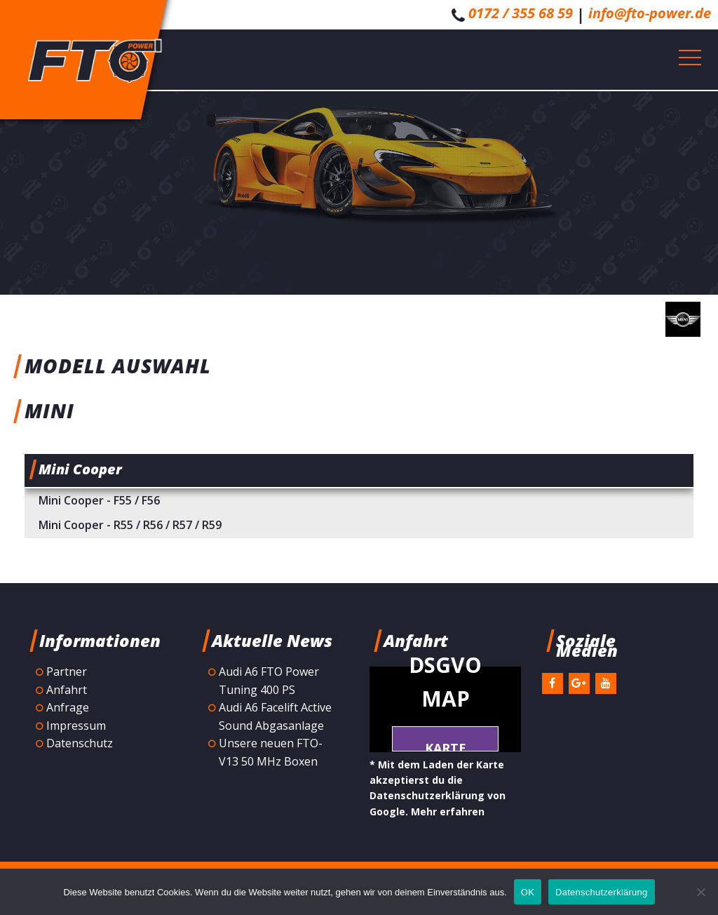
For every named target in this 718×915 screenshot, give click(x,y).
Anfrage (67, 707)
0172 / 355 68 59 (520, 13)
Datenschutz (79, 743)
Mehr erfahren (448, 811)
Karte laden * (445, 746)
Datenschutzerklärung (601, 892)
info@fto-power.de (649, 13)
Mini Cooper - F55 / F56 (99, 500)
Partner (66, 671)
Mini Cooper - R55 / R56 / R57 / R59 (130, 525)
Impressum (76, 725)
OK (527, 892)
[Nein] (700, 892)
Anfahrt (66, 689)
